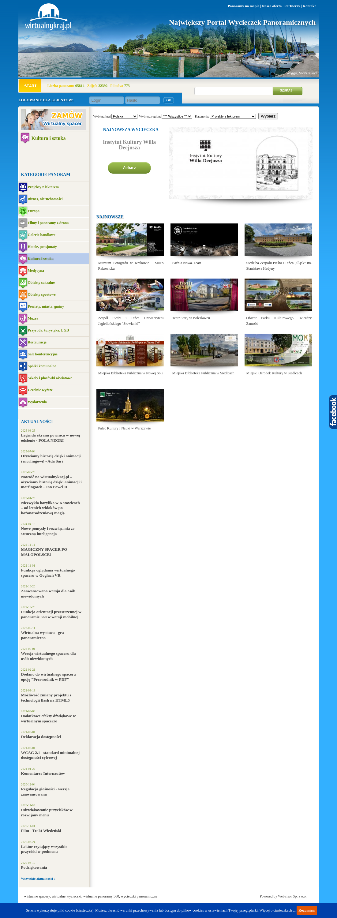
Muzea (33, 318)
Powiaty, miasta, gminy (46, 306)
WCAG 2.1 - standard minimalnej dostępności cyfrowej (50, 755)
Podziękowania (34, 867)
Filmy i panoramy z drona (48, 223)
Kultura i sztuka (49, 138)
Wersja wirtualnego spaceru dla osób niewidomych (48, 656)
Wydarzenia (37, 402)
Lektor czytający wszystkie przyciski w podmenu (44, 849)
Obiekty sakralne (41, 282)
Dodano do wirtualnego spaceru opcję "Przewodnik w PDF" (48, 677)
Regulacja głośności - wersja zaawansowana (45, 791)
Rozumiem (306, 910)
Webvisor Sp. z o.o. (292, 896)
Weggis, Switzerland (301, 73)
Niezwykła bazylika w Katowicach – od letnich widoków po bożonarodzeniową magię (50, 507)
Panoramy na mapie (243, 6)
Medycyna (36, 270)
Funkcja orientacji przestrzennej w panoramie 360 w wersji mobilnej (51, 614)
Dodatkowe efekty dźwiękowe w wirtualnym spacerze (48, 718)
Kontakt (309, 6)
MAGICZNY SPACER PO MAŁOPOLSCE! (44, 552)
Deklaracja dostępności (41, 736)
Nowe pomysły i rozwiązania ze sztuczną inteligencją (48, 531)
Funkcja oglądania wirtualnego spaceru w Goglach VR (48, 573)
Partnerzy (292, 6)
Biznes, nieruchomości (45, 199)
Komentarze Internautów (43, 773)
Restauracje (37, 342)
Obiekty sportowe (42, 294)
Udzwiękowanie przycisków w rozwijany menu (47, 812)
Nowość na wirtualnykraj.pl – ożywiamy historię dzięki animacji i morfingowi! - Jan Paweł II (51, 481)
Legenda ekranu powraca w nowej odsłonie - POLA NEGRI (50, 438)
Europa (33, 211)
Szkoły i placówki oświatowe (50, 378)
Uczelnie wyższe (40, 390)
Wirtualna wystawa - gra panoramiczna (42, 635)
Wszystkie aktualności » (38, 878)
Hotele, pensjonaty (42, 247)
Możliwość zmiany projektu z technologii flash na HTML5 (46, 698)
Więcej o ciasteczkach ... (278, 910)
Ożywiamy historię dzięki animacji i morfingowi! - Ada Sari (51, 458)
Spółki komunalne (42, 366)
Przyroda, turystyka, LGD (48, 330)
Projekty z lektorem (43, 187)
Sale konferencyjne (43, 354)
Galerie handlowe (41, 235)
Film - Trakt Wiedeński (41, 830)
